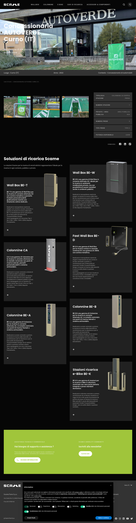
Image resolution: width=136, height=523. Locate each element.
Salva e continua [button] (103, 518)
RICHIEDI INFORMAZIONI (29, 460)
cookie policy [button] (37, 496)
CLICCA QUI (85, 454)
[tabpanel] (17, 107)
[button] (110, 485)
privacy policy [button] (79, 492)
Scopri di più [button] (31, 518)
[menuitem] (35, 4)
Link (35, 206)
